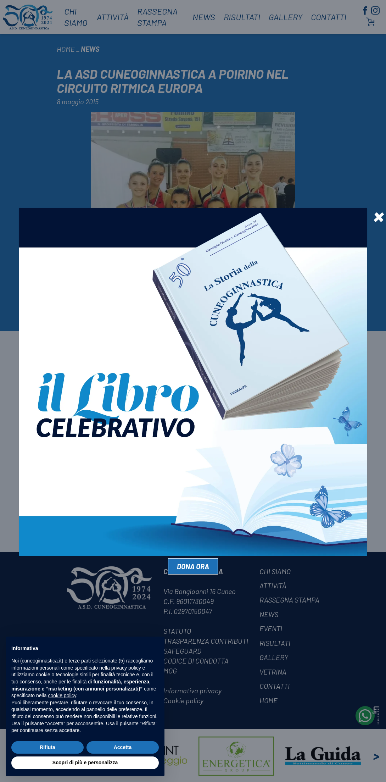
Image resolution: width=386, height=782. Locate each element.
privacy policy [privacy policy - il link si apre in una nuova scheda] (126, 668)
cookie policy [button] (62, 695)
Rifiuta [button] (47, 747)
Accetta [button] (123, 747)
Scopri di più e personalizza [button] (85, 762)
